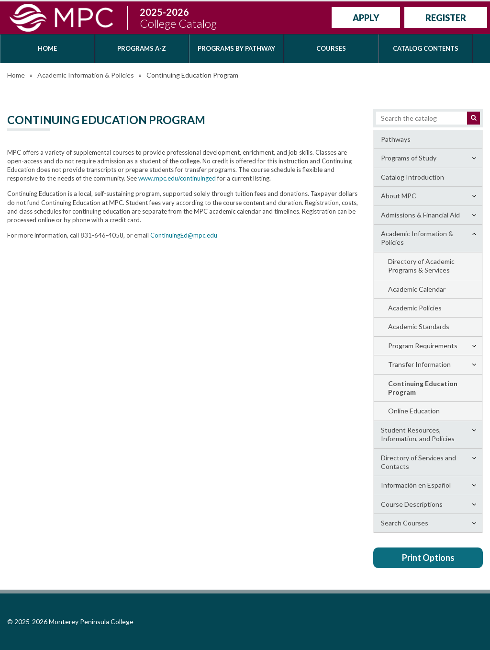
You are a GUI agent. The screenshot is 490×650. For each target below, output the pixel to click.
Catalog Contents (425, 48)
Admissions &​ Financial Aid (420, 215)
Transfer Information (419, 364)
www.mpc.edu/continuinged (177, 178)
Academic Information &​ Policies (417, 237)
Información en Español (416, 485)
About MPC (398, 196)
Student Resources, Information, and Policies (418, 434)
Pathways (396, 139)
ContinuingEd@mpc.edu (183, 235)
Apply (366, 17)
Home (47, 48)
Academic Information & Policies (85, 75)
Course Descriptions (412, 504)
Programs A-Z (141, 48)
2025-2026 (178, 18)
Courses (331, 48)
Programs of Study (408, 158)
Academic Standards (418, 326)
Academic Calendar (416, 289)
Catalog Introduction (412, 177)
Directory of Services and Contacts (418, 462)
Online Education (414, 411)
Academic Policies (415, 308)
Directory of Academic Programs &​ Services (421, 265)
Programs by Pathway (236, 48)
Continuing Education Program (422, 387)
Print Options (428, 557)
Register (445, 17)
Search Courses (404, 523)
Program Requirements (422, 346)
